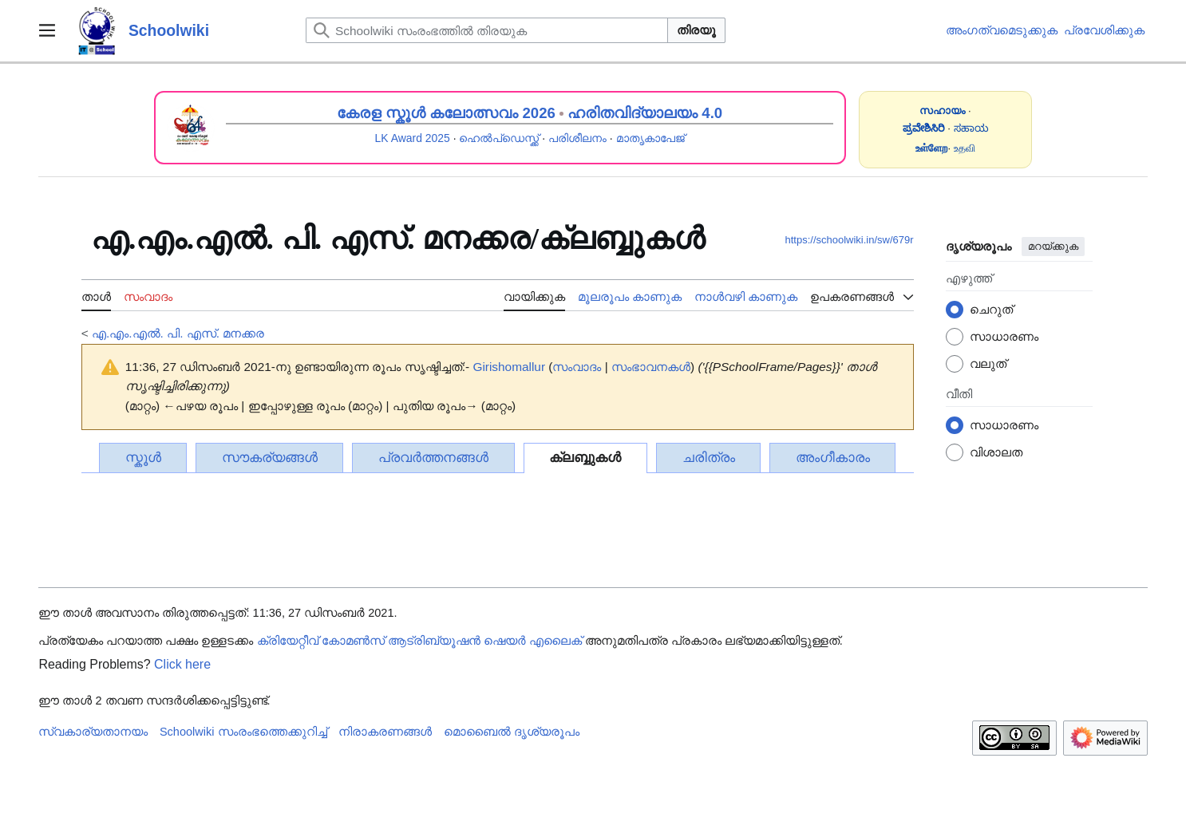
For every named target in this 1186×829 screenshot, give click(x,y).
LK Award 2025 (412, 138)
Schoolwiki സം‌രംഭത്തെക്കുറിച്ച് (243, 731)
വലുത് (988, 363)
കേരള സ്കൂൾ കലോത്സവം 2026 (446, 113)
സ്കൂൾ (143, 457)
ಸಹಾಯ (971, 128)
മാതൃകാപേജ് (650, 138)
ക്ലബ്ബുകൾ (585, 457)
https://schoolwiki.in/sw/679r (849, 240)
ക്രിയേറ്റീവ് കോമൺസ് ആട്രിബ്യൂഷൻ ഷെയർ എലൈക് (419, 640)
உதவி (964, 148)
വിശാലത (996, 452)
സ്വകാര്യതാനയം (93, 731)
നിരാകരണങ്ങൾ (385, 731)
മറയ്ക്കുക (1053, 246)
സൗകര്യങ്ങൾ (270, 457)
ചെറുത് (991, 309)
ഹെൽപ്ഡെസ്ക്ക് (499, 138)
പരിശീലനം (577, 138)
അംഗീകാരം (833, 457)
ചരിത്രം (708, 457)
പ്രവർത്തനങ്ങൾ (433, 457)
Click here (182, 664)
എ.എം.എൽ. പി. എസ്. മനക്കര (178, 333)
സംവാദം (576, 366)
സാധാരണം (1004, 336)
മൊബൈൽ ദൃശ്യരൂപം (511, 731)
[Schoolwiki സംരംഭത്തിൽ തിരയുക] (487, 30)
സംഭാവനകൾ (650, 366)
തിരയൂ (696, 30)
